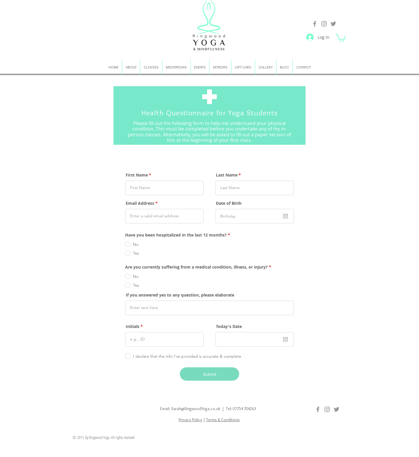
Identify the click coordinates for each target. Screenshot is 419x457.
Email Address (140, 203)
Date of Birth (229, 203)
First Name (137, 175)
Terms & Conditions (223, 419)
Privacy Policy (190, 419)
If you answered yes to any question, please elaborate (180, 295)
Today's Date (229, 326)
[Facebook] (314, 23)
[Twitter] (333, 23)
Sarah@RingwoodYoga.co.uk (195, 408)
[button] (340, 37)
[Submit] (209, 374)
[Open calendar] (285, 216)
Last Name (226, 175)
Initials (132, 326)
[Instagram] (324, 23)
